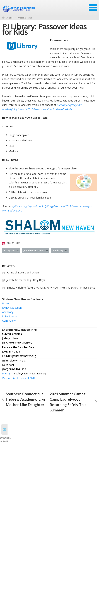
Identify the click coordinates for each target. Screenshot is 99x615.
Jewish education (35, 250)
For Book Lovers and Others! (23, 272)
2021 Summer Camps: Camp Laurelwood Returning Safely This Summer (73, 401)
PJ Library (59, 250)
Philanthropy (9, 316)
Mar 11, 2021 (11, 243)
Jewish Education (12, 307)
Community (9, 320)
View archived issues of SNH (18, 378)
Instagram (11, 250)
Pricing (6, 373)
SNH (11, 17)
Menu (93, 7)
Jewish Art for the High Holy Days (25, 280)
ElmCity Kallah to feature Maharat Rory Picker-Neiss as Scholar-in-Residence (50, 287)
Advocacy (7, 312)
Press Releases (25, 17)
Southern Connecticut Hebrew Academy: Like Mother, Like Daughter (23, 399)
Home (3, 18)
